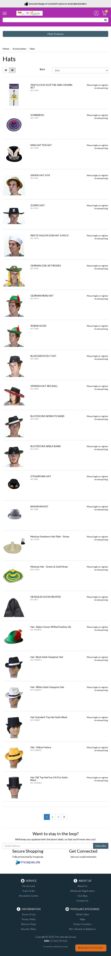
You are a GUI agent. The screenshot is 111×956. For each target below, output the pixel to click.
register (104, 85)
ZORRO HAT (37, 205)
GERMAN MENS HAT (42, 295)
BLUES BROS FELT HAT (43, 355)
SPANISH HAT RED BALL (44, 385)
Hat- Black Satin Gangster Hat (46, 656)
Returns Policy (28, 924)
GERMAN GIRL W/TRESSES (45, 265)
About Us (82, 885)
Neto (66, 946)
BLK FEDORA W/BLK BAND (45, 446)
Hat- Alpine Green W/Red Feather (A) (50, 626)
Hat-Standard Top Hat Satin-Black (48, 717)
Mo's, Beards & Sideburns (82, 928)
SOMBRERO (37, 114)
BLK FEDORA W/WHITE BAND (47, 416)
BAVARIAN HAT (39, 506)
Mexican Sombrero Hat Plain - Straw (49, 536)
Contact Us (82, 900)
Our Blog (82, 895)
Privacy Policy (29, 919)
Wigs (82, 919)
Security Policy (28, 928)
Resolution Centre (28, 895)
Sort (42, 69)
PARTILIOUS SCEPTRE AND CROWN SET (51, 86)
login (95, 85)
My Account (28, 885)
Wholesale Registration (82, 890)
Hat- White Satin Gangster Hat (47, 687)
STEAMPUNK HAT (40, 476)
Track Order (28, 890)
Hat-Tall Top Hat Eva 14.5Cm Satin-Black (49, 778)
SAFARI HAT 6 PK (40, 175)
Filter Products (55, 33)
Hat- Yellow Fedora (40, 747)
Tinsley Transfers (82, 924)
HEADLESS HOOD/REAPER (45, 596)
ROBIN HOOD (38, 325)
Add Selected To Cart (90, 947)
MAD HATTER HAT (41, 145)
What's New (82, 914)
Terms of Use (29, 914)
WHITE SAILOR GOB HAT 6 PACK (49, 235)
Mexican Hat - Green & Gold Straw (49, 566)
